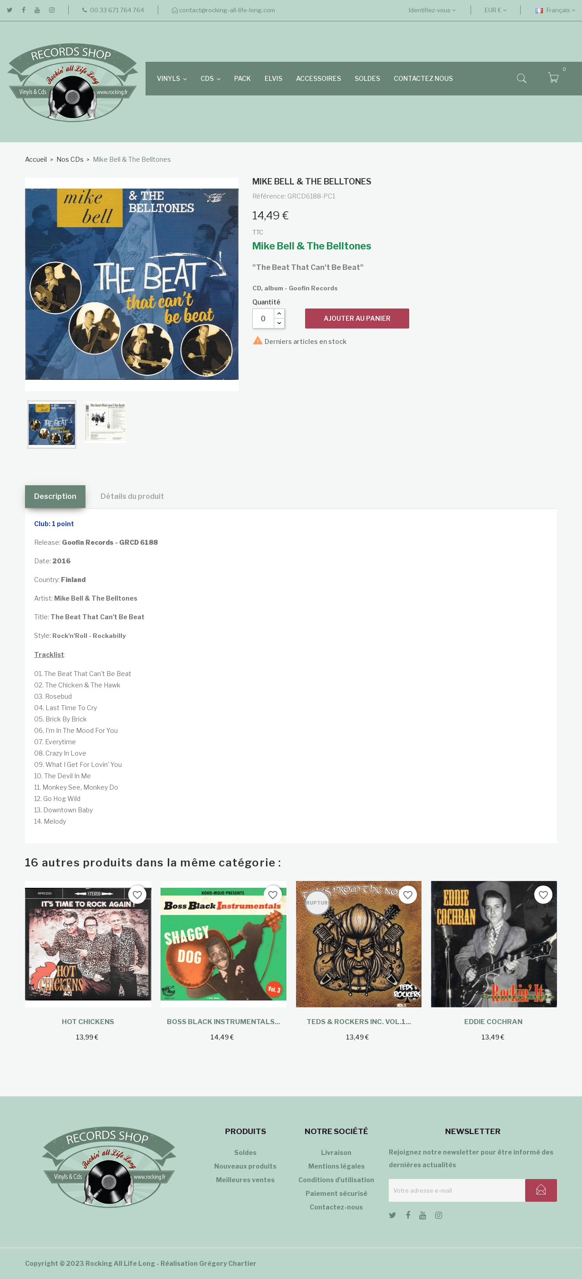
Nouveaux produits (245, 1166)
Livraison (336, 1152)
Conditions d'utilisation (336, 1180)
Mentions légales (336, 1166)
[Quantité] (263, 318)
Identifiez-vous (432, 10)
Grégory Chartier (227, 1263)
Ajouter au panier (357, 318)
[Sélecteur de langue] (555, 10)
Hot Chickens (88, 1022)
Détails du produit (132, 496)
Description (55, 496)
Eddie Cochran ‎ (494, 1022)
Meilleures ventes (245, 1180)
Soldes (245, 1152)
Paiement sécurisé (336, 1193)
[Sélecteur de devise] (496, 10)
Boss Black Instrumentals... (223, 1022)
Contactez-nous (336, 1207)
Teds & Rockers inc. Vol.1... (358, 1022)
